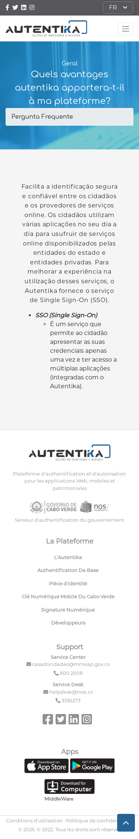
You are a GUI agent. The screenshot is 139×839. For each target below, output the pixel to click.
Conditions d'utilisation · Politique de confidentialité (69, 820)
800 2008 (71, 673)
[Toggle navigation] (125, 29)
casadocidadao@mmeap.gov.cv (71, 664)
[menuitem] (69, 559)
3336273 (71, 700)
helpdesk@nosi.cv (71, 692)
